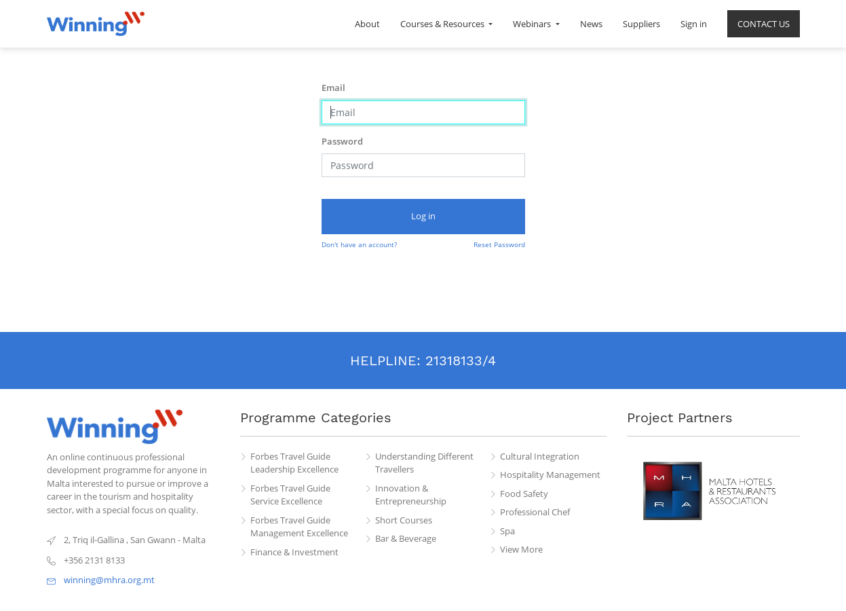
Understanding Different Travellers (424, 463)
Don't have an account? (359, 244)
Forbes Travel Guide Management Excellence (299, 527)
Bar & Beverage (405, 538)
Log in (423, 216)
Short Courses (403, 520)
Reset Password (499, 244)
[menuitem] (367, 24)
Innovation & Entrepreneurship (410, 495)
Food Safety (524, 493)
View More (521, 549)
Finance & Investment (294, 552)
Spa (507, 531)
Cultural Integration (539, 456)
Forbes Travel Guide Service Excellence (290, 495)
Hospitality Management (550, 474)
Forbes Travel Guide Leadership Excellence (294, 463)
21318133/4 (460, 360)
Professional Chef (535, 512)
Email (333, 87)
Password (342, 141)
